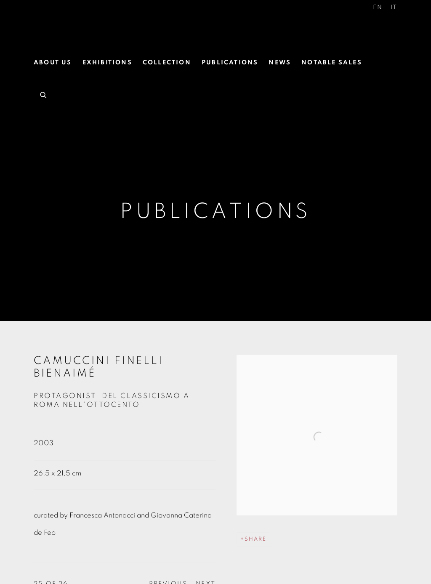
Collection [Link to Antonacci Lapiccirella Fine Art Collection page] (167, 62)
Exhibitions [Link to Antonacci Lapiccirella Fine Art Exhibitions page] (107, 62)
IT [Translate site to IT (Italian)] (394, 7)
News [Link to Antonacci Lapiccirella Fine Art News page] (280, 62)
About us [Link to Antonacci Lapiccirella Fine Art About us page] (53, 62)
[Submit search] (44, 93)
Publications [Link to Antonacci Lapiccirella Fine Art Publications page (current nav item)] (230, 62)
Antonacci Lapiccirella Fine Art (97, 28)
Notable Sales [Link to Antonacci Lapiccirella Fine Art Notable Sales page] (331, 62)
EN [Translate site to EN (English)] (378, 7)
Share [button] (255, 539)
